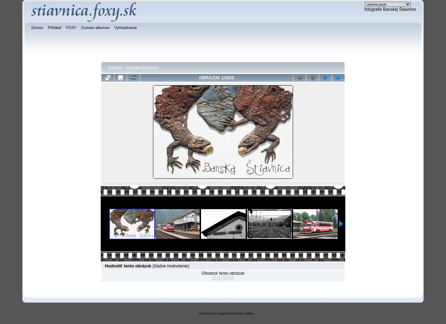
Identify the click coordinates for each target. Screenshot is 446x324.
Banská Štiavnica (142, 67)
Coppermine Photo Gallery (235, 313)
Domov (115, 67)
